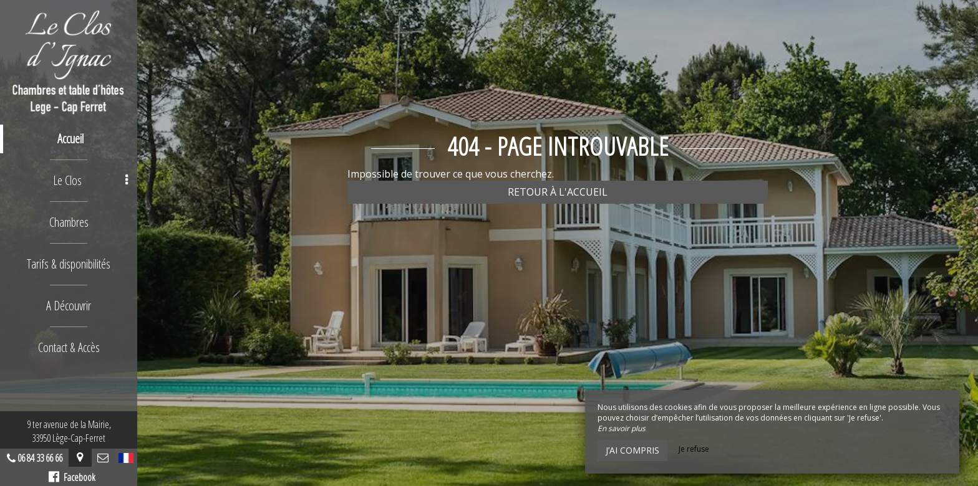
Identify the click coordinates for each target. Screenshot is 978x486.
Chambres (69, 222)
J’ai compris (632, 450)
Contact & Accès (69, 347)
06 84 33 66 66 (39, 458)
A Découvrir (68, 305)
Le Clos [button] (90, 180)
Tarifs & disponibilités (68, 263)
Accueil (70, 138)
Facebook (72, 477)
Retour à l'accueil (558, 192)
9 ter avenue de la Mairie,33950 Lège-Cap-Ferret (69, 431)
